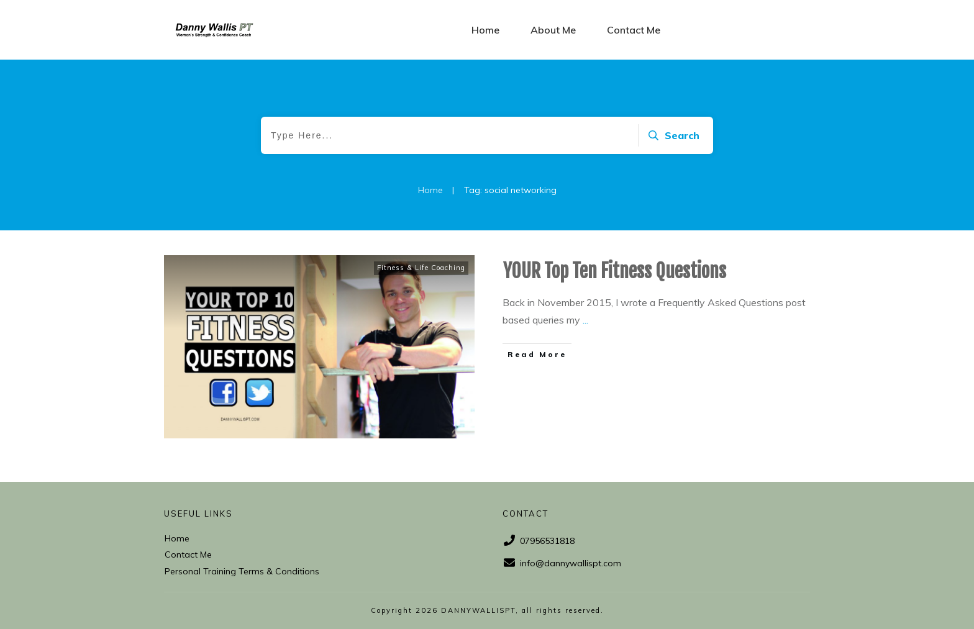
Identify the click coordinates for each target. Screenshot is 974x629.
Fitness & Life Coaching (421, 267)
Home (177, 538)
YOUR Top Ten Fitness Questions (614, 271)
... (585, 320)
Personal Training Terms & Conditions (242, 571)
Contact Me (188, 554)
